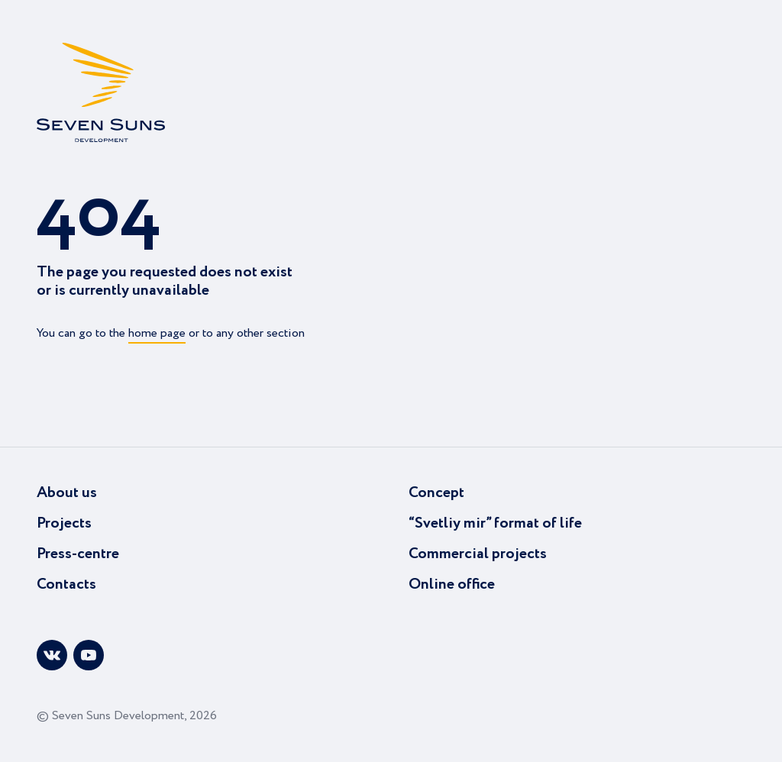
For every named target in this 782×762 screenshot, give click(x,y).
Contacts (66, 584)
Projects (64, 523)
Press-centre (78, 554)
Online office (452, 584)
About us (67, 493)
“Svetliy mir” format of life (495, 523)
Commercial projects (478, 554)
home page (157, 333)
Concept (436, 493)
